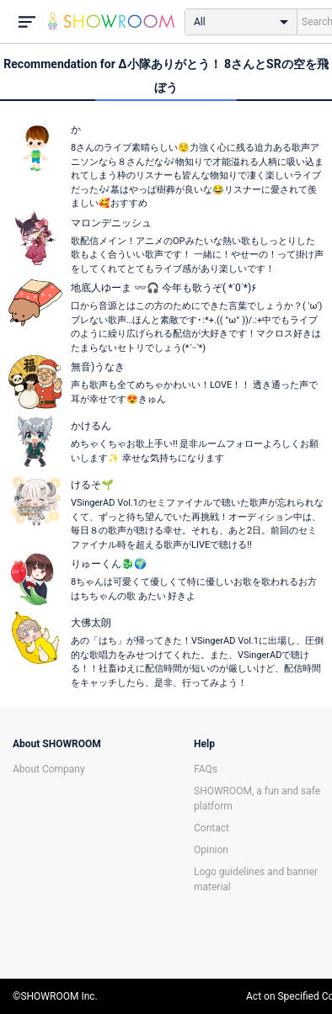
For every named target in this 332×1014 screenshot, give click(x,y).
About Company (49, 769)
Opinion (211, 850)
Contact (211, 828)
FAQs (205, 769)
